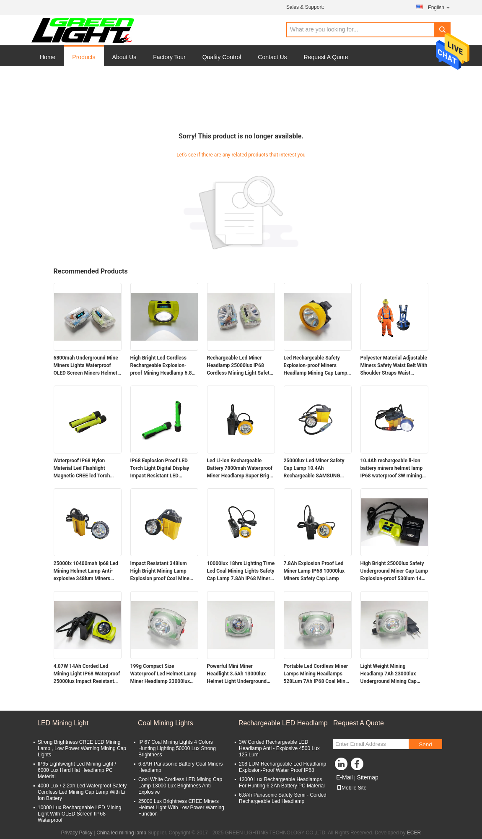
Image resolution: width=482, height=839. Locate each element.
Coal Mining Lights (165, 723)
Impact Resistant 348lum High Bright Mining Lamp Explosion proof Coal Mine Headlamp (159, 571)
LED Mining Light (62, 723)
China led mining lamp (121, 833)
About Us (124, 57)
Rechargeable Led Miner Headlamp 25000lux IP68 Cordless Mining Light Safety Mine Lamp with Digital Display (239, 366)
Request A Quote (326, 57)
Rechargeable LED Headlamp (283, 723)
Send (425, 744)
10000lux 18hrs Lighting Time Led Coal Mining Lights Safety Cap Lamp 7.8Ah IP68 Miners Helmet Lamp (241, 571)
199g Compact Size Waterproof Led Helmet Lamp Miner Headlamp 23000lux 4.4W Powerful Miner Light (163, 674)
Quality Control (221, 57)
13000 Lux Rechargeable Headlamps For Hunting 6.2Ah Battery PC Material (282, 782)
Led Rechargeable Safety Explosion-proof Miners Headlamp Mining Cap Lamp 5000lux (315, 366)
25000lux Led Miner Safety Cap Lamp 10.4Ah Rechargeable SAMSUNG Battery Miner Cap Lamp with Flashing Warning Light (316, 468)
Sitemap (367, 777)
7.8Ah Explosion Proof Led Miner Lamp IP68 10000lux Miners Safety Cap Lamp (314, 570)
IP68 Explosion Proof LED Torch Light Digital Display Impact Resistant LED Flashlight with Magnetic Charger (159, 468)
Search (442, 29)
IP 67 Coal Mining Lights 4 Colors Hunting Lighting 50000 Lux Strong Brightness (177, 748)
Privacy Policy (77, 833)
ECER (414, 833)
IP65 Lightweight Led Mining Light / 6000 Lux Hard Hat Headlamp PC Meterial (77, 770)
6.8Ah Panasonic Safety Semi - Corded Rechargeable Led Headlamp (283, 798)
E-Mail (344, 777)
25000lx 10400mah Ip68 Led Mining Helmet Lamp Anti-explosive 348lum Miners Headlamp (86, 571)
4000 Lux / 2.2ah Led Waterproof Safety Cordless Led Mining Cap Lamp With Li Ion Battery (82, 792)
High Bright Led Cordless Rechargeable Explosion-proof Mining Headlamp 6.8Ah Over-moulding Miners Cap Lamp (164, 366)
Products (83, 57)
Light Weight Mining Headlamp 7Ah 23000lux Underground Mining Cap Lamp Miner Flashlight (388, 674)
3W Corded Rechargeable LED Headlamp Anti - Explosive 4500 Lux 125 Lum (279, 748)
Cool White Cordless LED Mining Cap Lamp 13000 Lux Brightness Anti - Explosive (180, 785)
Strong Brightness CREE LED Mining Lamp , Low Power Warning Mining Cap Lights (82, 748)
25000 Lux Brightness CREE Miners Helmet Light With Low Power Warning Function (181, 807)
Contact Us (272, 57)
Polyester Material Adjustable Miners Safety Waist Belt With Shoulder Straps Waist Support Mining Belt (394, 366)
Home (47, 57)
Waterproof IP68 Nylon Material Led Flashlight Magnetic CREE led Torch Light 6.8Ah (82, 468)
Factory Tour (169, 57)
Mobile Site (351, 788)
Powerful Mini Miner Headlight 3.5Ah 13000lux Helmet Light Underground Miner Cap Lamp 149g (237, 674)
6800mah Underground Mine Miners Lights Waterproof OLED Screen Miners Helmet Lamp (86, 366)
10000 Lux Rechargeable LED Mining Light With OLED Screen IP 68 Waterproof (79, 814)
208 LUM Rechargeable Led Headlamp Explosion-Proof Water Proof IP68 (282, 767)
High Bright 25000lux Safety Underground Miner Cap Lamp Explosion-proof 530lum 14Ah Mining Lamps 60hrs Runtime (394, 571)
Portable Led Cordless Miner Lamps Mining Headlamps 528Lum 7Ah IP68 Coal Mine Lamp (316, 674)
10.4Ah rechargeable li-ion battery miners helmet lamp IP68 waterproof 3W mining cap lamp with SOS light (391, 468)
